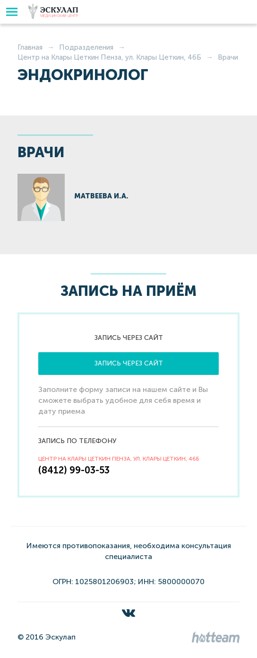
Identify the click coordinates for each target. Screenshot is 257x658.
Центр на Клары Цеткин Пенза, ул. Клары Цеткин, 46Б (109, 57)
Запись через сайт (128, 363)
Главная (30, 47)
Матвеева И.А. (101, 196)
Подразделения (86, 47)
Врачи (228, 57)
